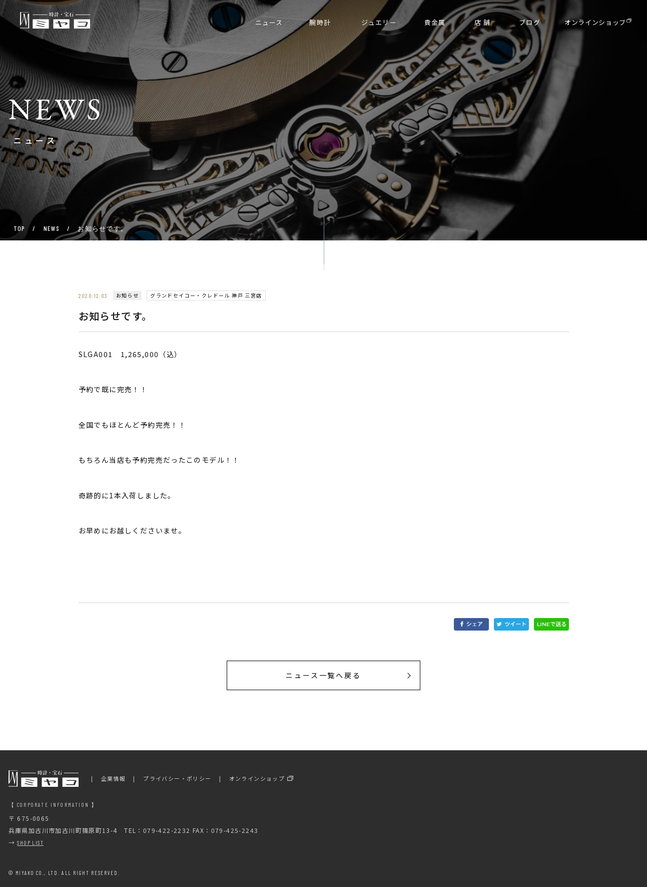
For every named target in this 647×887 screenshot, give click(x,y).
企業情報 (113, 778)
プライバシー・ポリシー (177, 778)
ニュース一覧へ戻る (323, 675)
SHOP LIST (30, 842)
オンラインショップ (257, 778)
